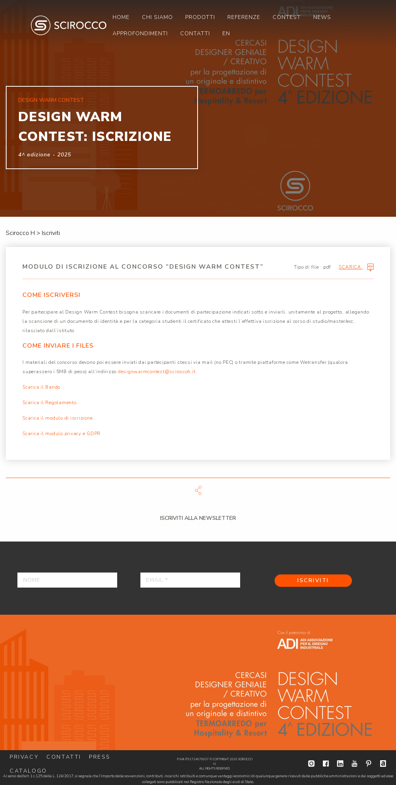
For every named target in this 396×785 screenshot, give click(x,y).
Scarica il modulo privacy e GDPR (61, 433)
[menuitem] (121, 17)
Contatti (195, 33)
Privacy (24, 757)
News (322, 17)
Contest (287, 17)
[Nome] (67, 580)
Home (121, 17)
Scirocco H (68, 25)
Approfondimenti (140, 33)
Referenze (243, 17)
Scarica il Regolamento (49, 402)
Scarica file (198, 490)
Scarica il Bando (41, 387)
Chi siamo (157, 17)
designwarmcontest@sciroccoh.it (157, 372)
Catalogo (28, 771)
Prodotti (200, 17)
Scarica (356, 267)
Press (100, 757)
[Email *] (190, 580)
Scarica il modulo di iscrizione (57, 418)
